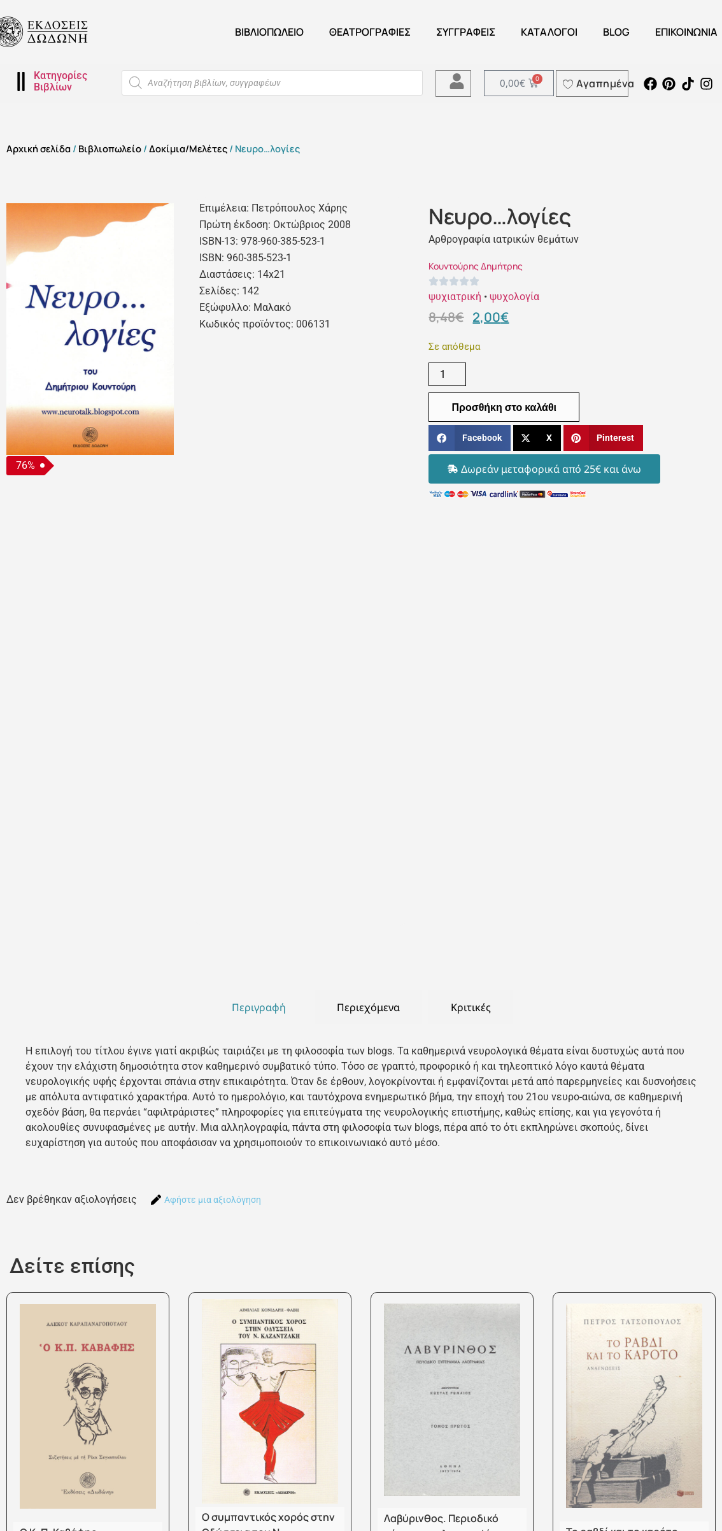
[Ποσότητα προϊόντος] (446, 374)
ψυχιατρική (454, 297)
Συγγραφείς (465, 32)
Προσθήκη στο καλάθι (503, 407)
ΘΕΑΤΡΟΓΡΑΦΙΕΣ (370, 32)
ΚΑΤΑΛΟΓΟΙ (549, 32)
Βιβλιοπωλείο (269, 32)
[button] (469, 438)
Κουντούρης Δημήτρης (475, 266)
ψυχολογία (514, 297)
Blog (616, 32)
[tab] (258, 1007)
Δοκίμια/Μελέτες (188, 148)
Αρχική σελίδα (38, 148)
